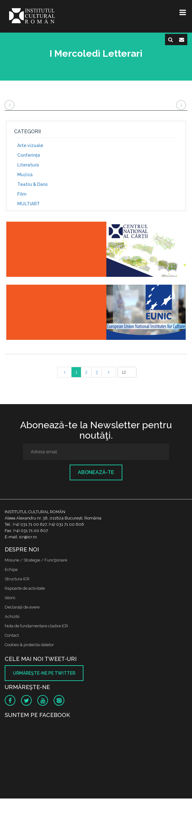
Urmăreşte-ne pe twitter (44, 673)
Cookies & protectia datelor (29, 644)
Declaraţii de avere (22, 607)
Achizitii (12, 616)
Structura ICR (17, 579)
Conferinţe (28, 155)
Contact (12, 635)
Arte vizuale (30, 145)
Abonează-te (96, 472)
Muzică (25, 174)
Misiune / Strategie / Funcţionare (36, 560)
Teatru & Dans (32, 184)
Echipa (11, 569)
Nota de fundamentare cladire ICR (36, 626)
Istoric (10, 597)
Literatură (28, 164)
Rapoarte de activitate (25, 588)
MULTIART (28, 203)
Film (21, 194)
